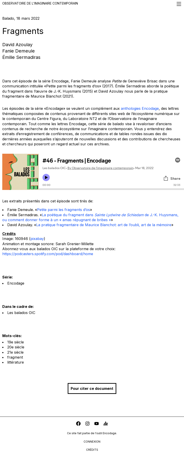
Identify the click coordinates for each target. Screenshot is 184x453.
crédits (92, 449)
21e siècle (15, 352)
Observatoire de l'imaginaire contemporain (92, 4)
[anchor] (105, 424)
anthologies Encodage (140, 108)
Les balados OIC (21, 312)
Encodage (15, 283)
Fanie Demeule (18, 51)
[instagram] (87, 424)
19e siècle (15, 342)
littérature (15, 362)
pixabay (37, 238)
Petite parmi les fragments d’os (63, 209)
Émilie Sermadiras (21, 57)
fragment (15, 357)
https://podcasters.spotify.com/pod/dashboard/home (47, 254)
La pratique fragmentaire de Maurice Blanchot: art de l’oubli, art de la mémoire (103, 225)
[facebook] (78, 424)
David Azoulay (17, 44)
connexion (92, 441)
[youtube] (96, 424)
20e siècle (15, 347)
